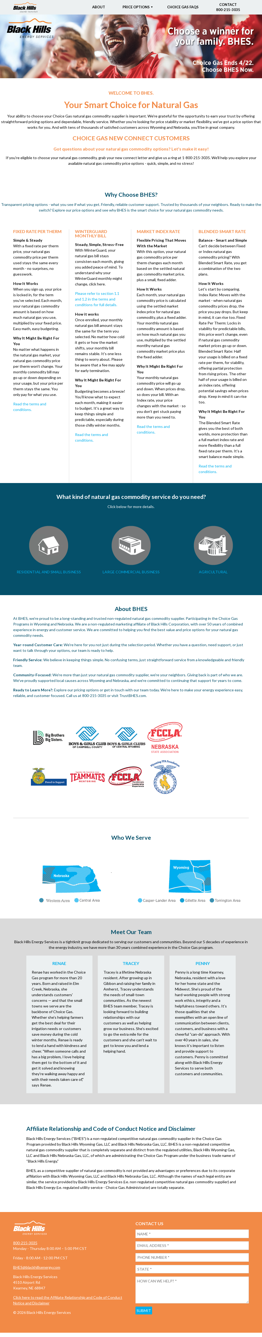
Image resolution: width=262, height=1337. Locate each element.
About (98, 7)
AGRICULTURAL (213, 572)
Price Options (136, 7)
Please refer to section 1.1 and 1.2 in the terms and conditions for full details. (97, 299)
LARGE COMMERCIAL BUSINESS (131, 572)
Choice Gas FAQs (183, 7)
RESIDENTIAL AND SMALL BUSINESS (49, 572)
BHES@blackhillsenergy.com (36, 1269)
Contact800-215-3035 (228, 7)
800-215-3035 (25, 1245)
